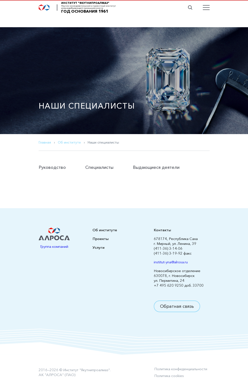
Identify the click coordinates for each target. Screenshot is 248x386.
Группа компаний (54, 246)
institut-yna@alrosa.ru (171, 262)
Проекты (101, 238)
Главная (45, 142)
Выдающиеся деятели (156, 167)
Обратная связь (177, 306)
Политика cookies (169, 375)
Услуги (98, 247)
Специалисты (99, 167)
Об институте (69, 142)
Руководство (52, 167)
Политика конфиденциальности (180, 369)
